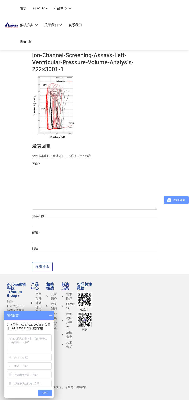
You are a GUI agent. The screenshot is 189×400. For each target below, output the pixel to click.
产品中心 (63, 8)
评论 (36, 163)
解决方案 (29, 25)
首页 (23, 8)
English (25, 42)
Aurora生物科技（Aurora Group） (16, 290)
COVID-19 (40, 8)
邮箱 (36, 232)
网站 (35, 248)
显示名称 (39, 216)
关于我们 (53, 25)
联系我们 (75, 25)
